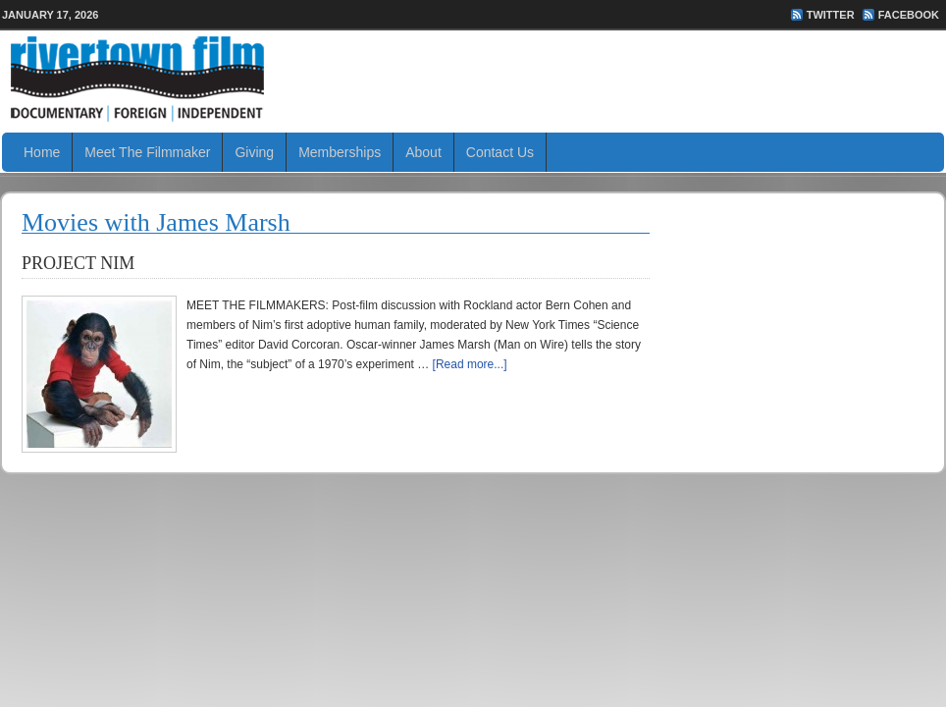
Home (42, 152)
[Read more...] (470, 364)
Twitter (831, 15)
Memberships (339, 152)
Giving (254, 152)
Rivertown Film (473, 78)
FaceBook (908, 15)
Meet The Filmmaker (147, 152)
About (423, 152)
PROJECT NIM (78, 263)
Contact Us (500, 152)
